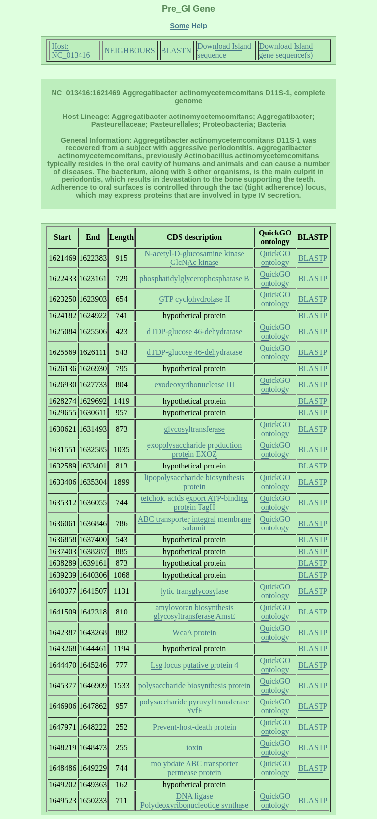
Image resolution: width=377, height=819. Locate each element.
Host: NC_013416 (71, 50)
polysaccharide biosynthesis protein (194, 685)
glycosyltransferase (194, 429)
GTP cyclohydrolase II (194, 299)
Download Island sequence (224, 50)
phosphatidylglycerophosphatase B (194, 278)
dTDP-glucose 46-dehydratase (194, 331)
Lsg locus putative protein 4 (195, 665)
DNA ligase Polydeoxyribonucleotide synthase (194, 800)
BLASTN (176, 50)
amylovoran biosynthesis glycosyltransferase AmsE (195, 611)
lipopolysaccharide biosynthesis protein (194, 482)
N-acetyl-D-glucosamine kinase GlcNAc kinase (194, 257)
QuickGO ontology (275, 257)
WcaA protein (194, 632)
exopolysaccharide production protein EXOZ (194, 449)
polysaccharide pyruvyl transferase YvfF (194, 706)
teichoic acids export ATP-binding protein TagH (194, 502)
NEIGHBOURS (130, 50)
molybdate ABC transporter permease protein (194, 768)
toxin (195, 747)
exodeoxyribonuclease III (194, 384)
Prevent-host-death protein (194, 727)
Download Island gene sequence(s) (286, 50)
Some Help (188, 25)
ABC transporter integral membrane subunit (194, 523)
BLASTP (313, 258)
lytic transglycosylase (194, 591)
